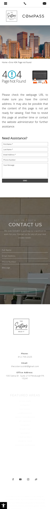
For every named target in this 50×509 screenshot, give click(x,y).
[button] (3, 505)
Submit (25, 302)
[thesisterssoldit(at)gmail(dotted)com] (44, 3)
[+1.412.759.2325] (25, 356)
